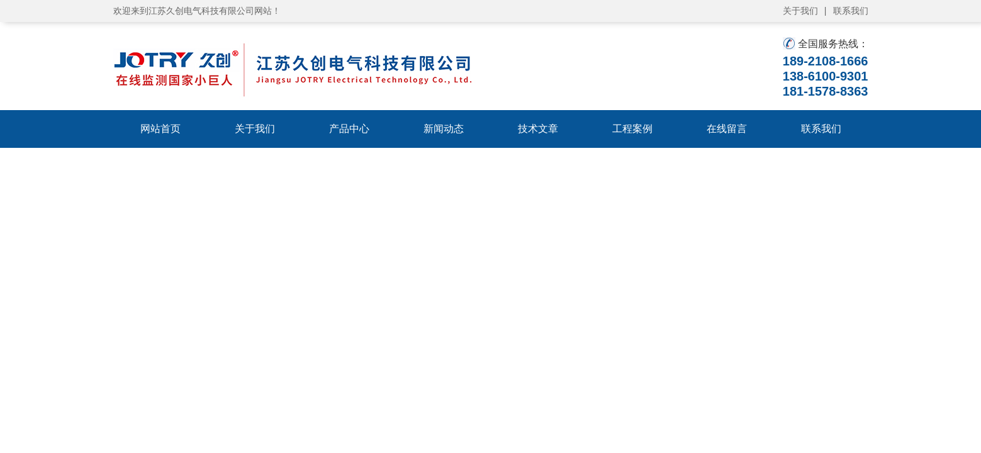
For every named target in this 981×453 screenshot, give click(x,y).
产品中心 (349, 128)
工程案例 (632, 128)
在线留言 (727, 128)
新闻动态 (443, 128)
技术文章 (538, 128)
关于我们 (800, 11)
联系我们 (850, 11)
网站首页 (160, 128)
